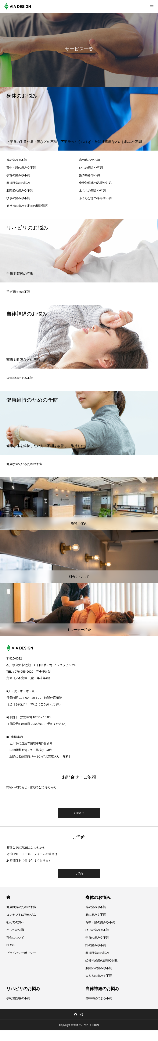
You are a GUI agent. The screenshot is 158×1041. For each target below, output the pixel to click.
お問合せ (79, 813)
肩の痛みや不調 (89, 160)
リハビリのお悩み (23, 988)
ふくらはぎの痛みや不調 (95, 198)
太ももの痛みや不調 (92, 190)
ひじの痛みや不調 (91, 167)
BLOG (10, 945)
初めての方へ (15, 922)
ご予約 (79, 873)
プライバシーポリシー (21, 952)
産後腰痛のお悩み (18, 182)
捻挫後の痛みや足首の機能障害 (27, 205)
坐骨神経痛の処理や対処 (95, 182)
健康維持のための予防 (21, 907)
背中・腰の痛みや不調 (21, 167)
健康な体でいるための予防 (24, 464)
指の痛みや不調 (89, 175)
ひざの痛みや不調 (18, 198)
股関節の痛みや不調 (19, 190)
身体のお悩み (98, 897)
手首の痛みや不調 (18, 175)
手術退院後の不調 (18, 291)
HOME (8, 897)
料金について (15, 937)
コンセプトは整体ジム (21, 914)
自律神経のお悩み (102, 988)
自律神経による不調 (19, 378)
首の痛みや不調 (16, 160)
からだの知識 (15, 930)
